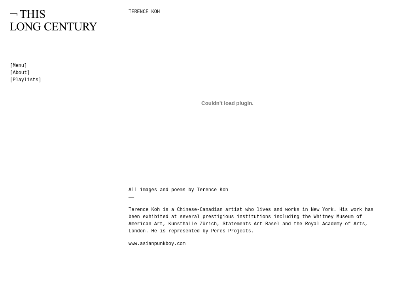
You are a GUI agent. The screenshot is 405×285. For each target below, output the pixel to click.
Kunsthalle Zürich (192, 224)
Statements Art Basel (251, 224)
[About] (20, 73)
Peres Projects (231, 231)
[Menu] (18, 65)
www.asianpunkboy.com (157, 244)
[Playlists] (25, 80)
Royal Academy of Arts (335, 224)
